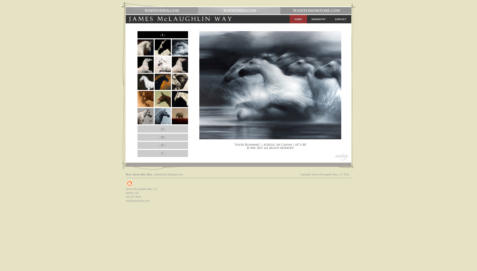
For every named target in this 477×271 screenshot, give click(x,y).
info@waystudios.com (138, 201)
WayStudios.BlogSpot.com (168, 174)
